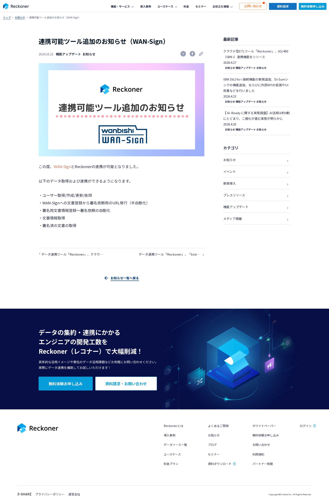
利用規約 (258, 454)
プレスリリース (234, 195)
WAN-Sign (62, 166)
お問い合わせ (261, 445)
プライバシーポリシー (50, 494)
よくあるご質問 (218, 426)
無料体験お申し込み (265, 435)
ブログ (212, 445)
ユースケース (172, 454)
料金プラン (171, 464)
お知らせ (20, 17)
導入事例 (169, 435)
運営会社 (74, 494)
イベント (229, 171)
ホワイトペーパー (264, 426)
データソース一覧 (175, 445)
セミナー (214, 454)
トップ (7, 17)
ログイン (306, 426)
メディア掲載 (232, 218)
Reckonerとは (173, 426)
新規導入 (229, 183)
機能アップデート (68, 54)
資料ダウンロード (219, 464)
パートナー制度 (262, 464)
